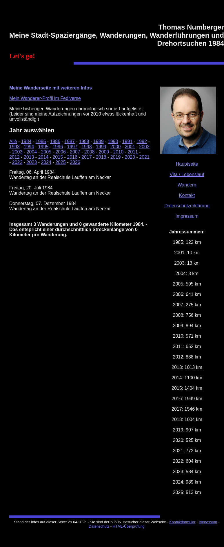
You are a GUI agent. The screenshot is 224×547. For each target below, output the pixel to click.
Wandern (187, 184)
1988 (84, 141)
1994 (29, 146)
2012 (14, 157)
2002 (144, 146)
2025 (60, 162)
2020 (130, 157)
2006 (60, 151)
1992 (141, 141)
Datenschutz (99, 526)
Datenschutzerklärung (187, 205)
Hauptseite (187, 164)
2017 (86, 157)
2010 (118, 151)
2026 (75, 162)
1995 (43, 146)
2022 (17, 162)
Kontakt (187, 195)
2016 (72, 157)
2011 (133, 151)
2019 (115, 157)
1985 (41, 141)
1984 (26, 141)
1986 (55, 141)
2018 (101, 157)
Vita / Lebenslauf (187, 174)
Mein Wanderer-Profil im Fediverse (45, 98)
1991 (127, 141)
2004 (32, 151)
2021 (144, 157)
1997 (72, 146)
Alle (13, 141)
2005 (46, 151)
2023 (32, 162)
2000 (115, 146)
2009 (104, 151)
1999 (101, 146)
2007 (75, 151)
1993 (14, 146)
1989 (98, 141)
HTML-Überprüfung (129, 526)
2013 (29, 157)
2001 (130, 146)
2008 (89, 151)
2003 (17, 151)
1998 (86, 146)
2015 (57, 157)
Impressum (186, 216)
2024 (46, 162)
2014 (43, 157)
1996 (57, 146)
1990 (113, 141)
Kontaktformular (182, 522)
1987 (69, 141)
